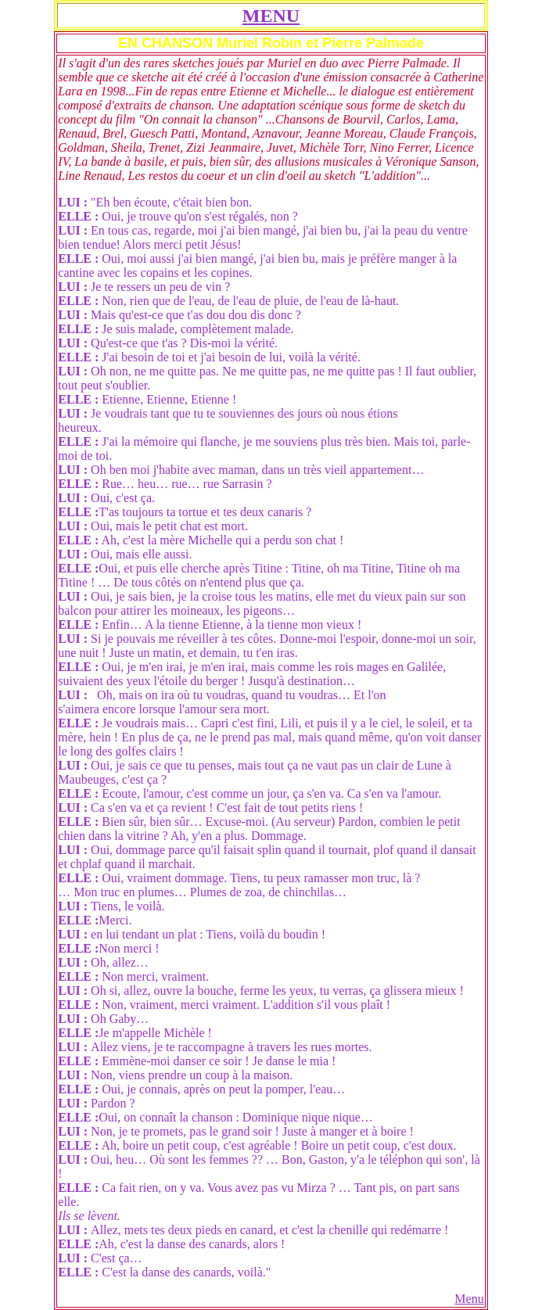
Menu (468, 1298)
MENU (271, 15)
